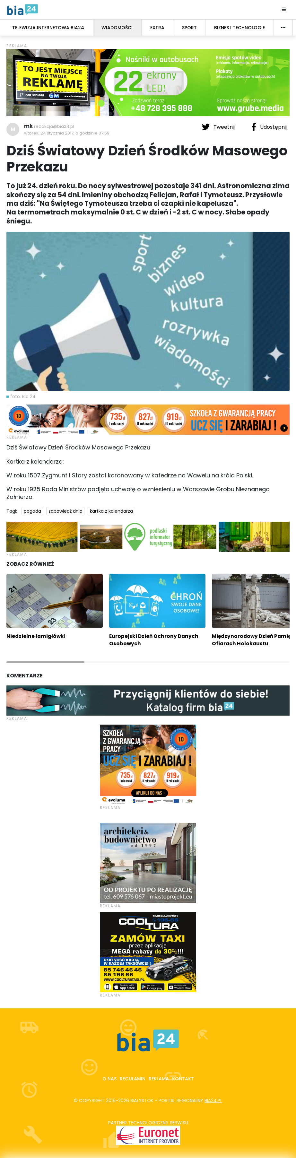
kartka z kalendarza (111, 511)
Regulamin (132, 1079)
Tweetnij (219, 127)
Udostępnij (269, 127)
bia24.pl (213, 1100)
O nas (109, 1079)
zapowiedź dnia (65, 511)
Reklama (159, 1079)
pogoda (32, 511)
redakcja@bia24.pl (54, 126)
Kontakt (183, 1079)
